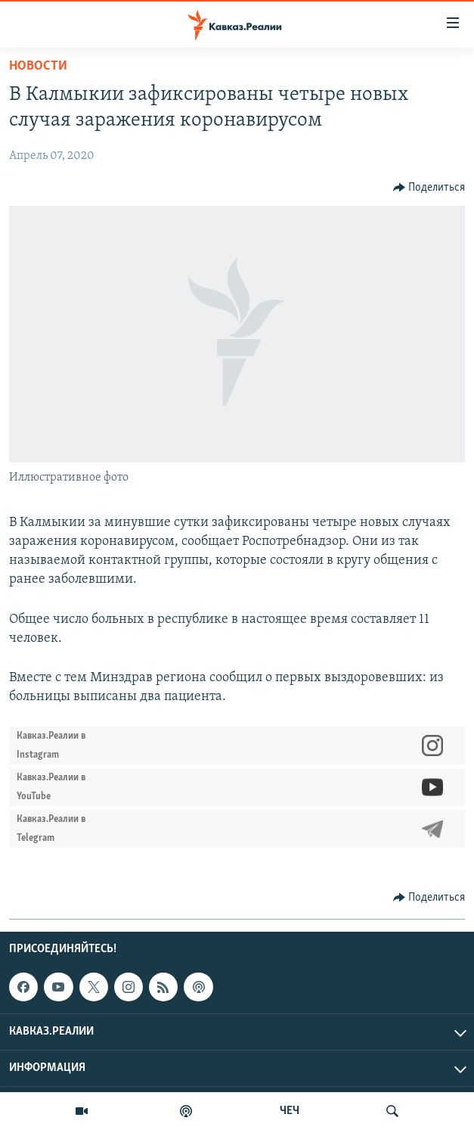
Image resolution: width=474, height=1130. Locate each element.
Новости (38, 66)
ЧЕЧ (289, 1111)
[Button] (429, 187)
